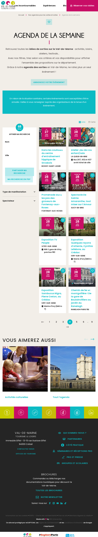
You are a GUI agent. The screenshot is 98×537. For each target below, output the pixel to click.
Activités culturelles (16, 397)
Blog (65, 5)
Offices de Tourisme (26, 454)
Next (92, 339)
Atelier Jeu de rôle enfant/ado (81, 151)
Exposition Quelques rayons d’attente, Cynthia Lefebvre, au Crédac (82, 246)
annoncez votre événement (49, 82)
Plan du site (63, 515)
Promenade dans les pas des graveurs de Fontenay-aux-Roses (52, 201)
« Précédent (42, 322)
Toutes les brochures (49, 490)
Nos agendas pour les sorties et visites (43, 15)
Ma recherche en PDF (19, 179)
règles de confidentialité (49, 523)
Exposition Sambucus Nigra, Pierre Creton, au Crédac (52, 295)
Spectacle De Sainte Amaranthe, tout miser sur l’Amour (81, 199)
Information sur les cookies (17, 515)
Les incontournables (25, 5)
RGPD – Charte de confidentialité (43, 515)
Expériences (49, 5)
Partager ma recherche (19, 171)
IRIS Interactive (55, 519)
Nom (7, 142)
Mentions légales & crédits (80, 515)
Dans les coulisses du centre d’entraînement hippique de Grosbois (52, 156)
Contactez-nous (25, 449)
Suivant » (67, 327)
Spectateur (8, 200)
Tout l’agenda (61, 397)
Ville (7, 155)
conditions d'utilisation (73, 523)
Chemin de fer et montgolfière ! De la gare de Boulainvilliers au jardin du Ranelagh (81, 298)
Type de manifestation (14, 191)
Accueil (21, 15)
